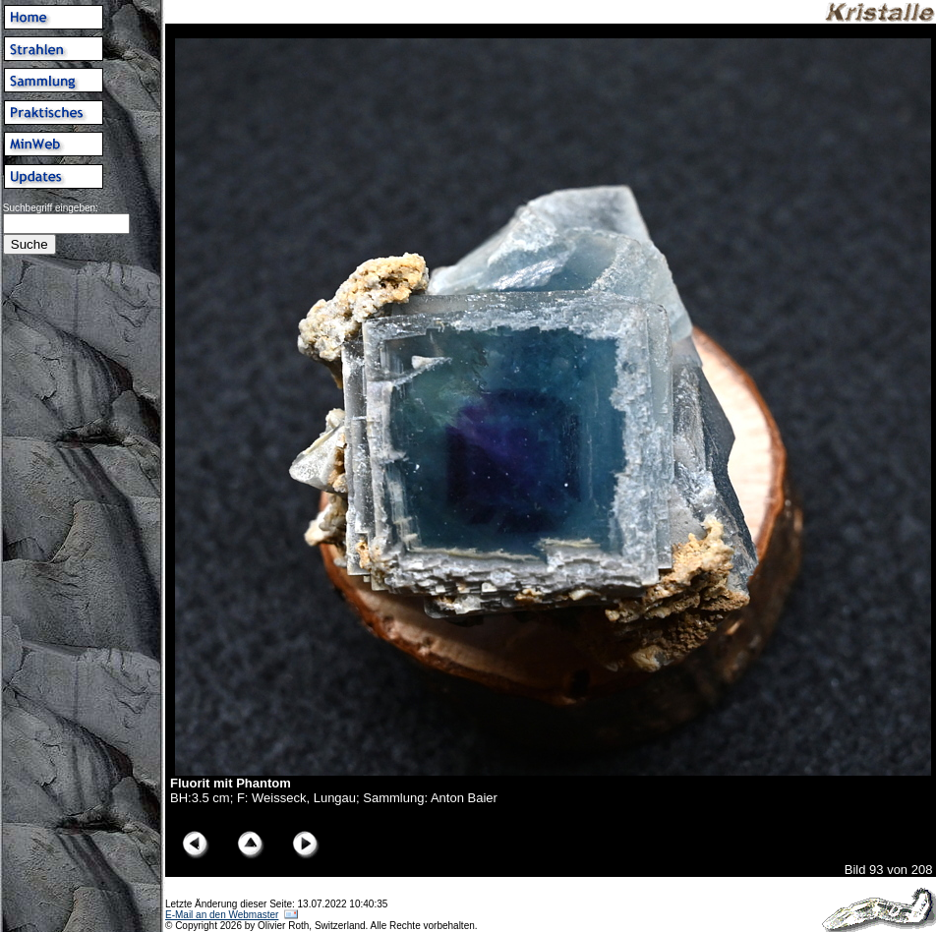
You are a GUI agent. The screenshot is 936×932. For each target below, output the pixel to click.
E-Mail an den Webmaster (221, 914)
